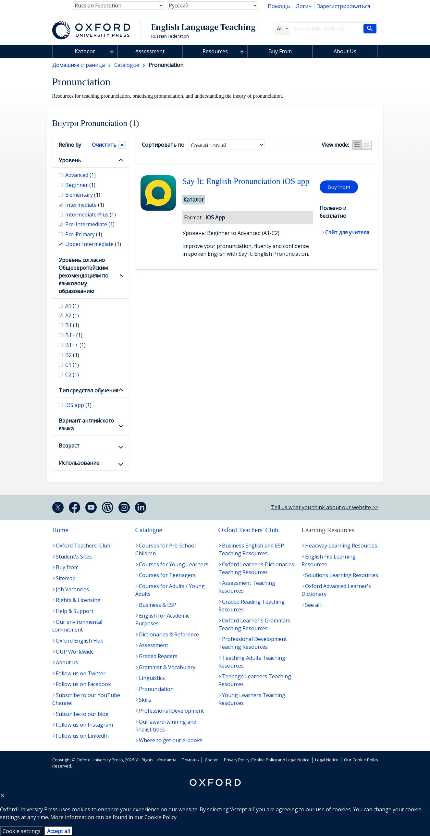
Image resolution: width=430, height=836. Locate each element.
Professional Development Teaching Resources (252, 642)
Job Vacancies (72, 589)
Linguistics (152, 678)
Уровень (70, 160)
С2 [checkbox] (72, 374)
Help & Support (74, 611)
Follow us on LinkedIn (82, 735)
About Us (345, 51)
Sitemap (66, 578)
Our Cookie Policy (361, 760)
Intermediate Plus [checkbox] (90, 214)
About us (67, 662)
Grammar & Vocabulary (167, 667)
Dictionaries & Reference (169, 634)
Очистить (104, 144)
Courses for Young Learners (173, 564)
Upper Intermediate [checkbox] (93, 244)
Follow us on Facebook (83, 684)
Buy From (280, 51)
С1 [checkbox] (72, 364)
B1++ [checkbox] (75, 345)
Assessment (150, 51)
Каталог (85, 51)
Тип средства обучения (88, 390)
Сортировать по (163, 144)
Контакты (166, 760)
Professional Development (171, 710)
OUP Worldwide (75, 651)
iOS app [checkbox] (78, 405)
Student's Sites (74, 556)
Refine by (70, 144)
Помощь (279, 6)
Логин (304, 6)
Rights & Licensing (78, 600)
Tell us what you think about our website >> (324, 507)
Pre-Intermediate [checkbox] (90, 224)
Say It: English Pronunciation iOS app (246, 181)
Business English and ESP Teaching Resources (251, 549)
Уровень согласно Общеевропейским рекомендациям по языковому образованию (83, 275)
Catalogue (148, 530)
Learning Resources (327, 530)
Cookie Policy (160, 817)
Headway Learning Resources (341, 545)
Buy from (338, 187)
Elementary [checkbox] (82, 194)
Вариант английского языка (86, 424)
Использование (79, 462)
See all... (314, 605)
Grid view (367, 145)
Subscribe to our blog (82, 714)
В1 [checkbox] (72, 325)
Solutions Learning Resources (341, 575)
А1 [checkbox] (72, 305)
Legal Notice (326, 760)
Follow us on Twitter (80, 673)
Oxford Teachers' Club (83, 545)
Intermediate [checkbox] (84, 204)
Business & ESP (157, 605)
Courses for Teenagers (167, 575)
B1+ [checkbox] (73, 335)
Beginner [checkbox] (80, 185)
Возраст (69, 445)
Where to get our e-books (171, 740)
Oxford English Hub (80, 640)
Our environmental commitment (77, 625)
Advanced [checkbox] (80, 174)
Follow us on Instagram (84, 724)
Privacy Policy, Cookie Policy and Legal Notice (267, 760)
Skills (145, 699)
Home (60, 530)
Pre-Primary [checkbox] (83, 234)
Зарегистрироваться (343, 6)
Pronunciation (156, 689)
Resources (215, 51)
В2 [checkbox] (72, 355)
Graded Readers (158, 656)
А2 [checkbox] (72, 315)
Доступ (211, 760)
